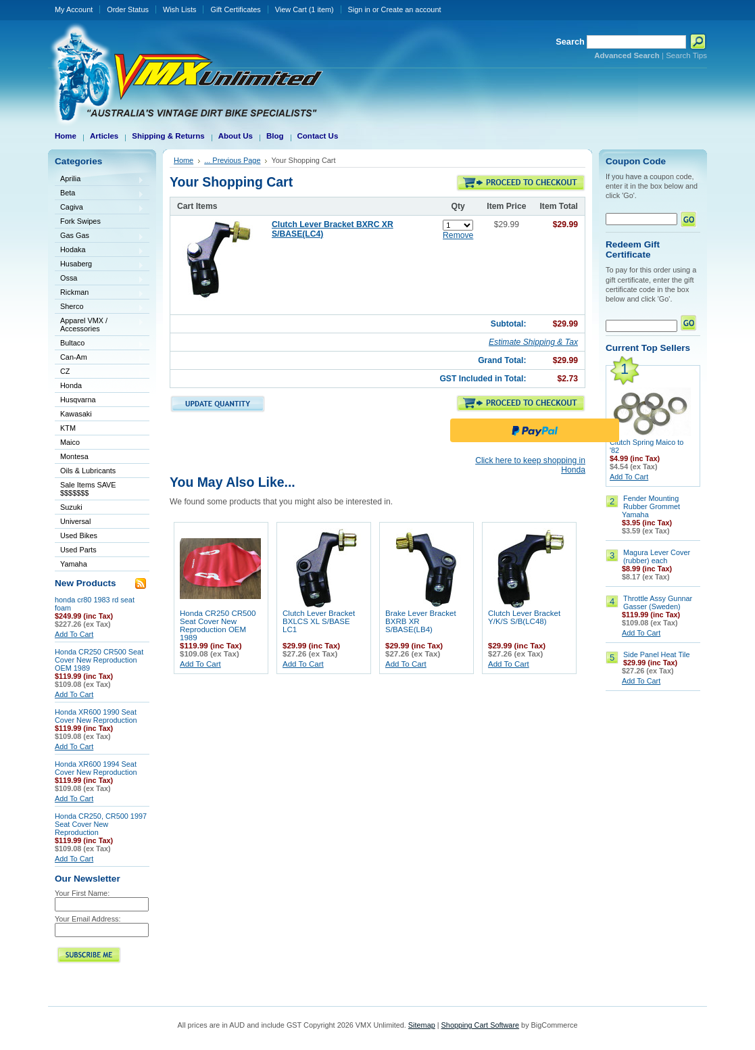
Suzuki (99, 508)
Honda (99, 386)
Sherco (99, 307)
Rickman (99, 293)
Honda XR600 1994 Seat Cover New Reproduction (96, 768)
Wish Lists (180, 9)
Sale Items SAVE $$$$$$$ (88, 489)
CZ (99, 372)
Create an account (411, 9)
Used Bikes (78, 535)
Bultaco (99, 344)
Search (570, 42)
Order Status (128, 9)
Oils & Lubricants (88, 471)
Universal (99, 522)
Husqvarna (99, 401)
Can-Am (99, 358)
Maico (99, 443)
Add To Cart (74, 634)
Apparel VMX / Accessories (99, 324)
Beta (99, 194)
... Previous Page (232, 160)
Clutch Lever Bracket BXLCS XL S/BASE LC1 (319, 621)
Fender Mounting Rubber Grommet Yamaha (651, 506)
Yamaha (99, 565)
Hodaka (99, 250)
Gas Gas (99, 236)
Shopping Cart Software (480, 1025)
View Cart (304, 9)
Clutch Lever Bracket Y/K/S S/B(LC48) (524, 617)
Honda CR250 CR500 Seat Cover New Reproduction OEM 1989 (99, 660)
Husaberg (99, 265)
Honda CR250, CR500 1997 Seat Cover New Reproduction (101, 824)
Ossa (99, 279)
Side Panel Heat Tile (656, 654)
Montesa (99, 457)
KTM (99, 429)
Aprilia (99, 179)
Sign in (359, 9)
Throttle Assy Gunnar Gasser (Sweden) (657, 602)
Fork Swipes (80, 221)
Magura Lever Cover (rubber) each (656, 556)
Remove (458, 235)
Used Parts (78, 550)
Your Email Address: (88, 919)
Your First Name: (82, 893)
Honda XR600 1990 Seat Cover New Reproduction (96, 716)
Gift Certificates (235, 9)
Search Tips (686, 55)
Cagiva (99, 208)
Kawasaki (99, 415)
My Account (74, 9)
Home (183, 160)
